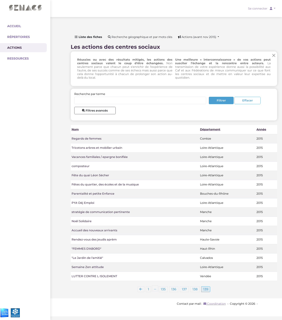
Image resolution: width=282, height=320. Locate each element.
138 (195, 289)
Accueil (14, 26)
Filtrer (221, 100)
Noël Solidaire (82, 221)
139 (205, 289)
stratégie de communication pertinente (101, 212)
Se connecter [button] (260, 8)
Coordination (214, 303)
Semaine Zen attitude (88, 267)
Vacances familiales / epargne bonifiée (100, 157)
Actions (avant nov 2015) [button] (197, 37)
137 (184, 289)
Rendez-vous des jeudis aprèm (94, 239)
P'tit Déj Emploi (83, 203)
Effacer (247, 100)
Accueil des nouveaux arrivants (94, 230)
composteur (81, 166)
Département (210, 129)
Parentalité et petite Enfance (93, 193)
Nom (75, 129)
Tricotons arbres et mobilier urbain (97, 147)
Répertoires (18, 37)
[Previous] (140, 289)
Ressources (18, 58)
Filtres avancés (95, 110)
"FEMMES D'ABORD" (86, 248)
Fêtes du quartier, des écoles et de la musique (105, 184)
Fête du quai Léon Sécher (90, 175)
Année (261, 129)
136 (173, 289)
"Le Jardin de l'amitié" (87, 258)
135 (163, 289)
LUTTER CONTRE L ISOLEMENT (94, 276)
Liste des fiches (88, 37)
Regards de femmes (86, 138)
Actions (14, 47)
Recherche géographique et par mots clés (140, 37)
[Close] (273, 55)
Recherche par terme (89, 94)
